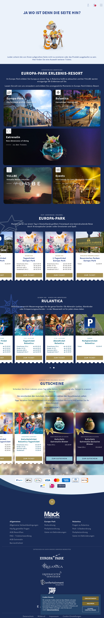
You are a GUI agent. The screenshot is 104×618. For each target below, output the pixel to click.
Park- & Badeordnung (81, 529)
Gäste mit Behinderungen (55, 532)
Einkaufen (94, 5)
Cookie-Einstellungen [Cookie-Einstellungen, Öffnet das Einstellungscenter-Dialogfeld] (90, 609)
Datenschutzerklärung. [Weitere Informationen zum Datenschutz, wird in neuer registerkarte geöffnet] (53, 610)
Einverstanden (90, 598)
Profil (88, 5)
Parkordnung (49, 525)
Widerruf (41, 616)
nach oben (52, 502)
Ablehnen (90, 603)
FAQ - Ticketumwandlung (21, 536)
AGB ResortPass (16, 532)
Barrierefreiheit (16, 543)
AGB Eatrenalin (16, 539)
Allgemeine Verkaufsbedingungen (24, 525)
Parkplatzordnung (52, 529)
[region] (70, 604)
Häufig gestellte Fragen (20, 529)
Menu (101, 5)
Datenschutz (28, 616)
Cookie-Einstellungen (72, 616)
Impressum (54, 616)
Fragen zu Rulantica (80, 525)
